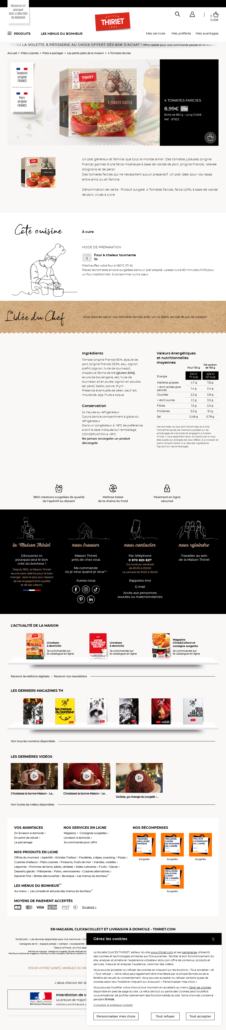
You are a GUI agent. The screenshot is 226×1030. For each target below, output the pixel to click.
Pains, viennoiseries (67, 871)
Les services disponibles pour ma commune (55, 939)
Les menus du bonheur (61, 34)
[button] (192, 15)
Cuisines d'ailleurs (26, 862)
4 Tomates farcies (119, 53)
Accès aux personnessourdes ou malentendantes (140, 595)
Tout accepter (200, 1016)
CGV (85, 939)
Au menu (20, 891)
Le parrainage (23, 842)
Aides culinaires (86, 866)
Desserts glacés (24, 871)
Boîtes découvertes (46, 876)
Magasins (70, 833)
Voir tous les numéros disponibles (33, 741)
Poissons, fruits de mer (76, 862)
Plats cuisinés (30, 53)
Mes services (155, 33)
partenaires (189, 952)
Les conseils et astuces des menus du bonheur (61, 891)
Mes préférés (181, 33)
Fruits (103, 866)
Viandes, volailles (105, 862)
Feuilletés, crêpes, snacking (97, 857)
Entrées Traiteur (66, 857)
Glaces (113, 866)
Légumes (20, 866)
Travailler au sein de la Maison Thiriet (194, 558)
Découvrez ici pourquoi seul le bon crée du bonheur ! (31, 560)
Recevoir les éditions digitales (30, 676)
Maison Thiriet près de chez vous (86, 558)
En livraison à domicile (29, 833)
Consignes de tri (28, 943)
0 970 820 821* (140, 560)
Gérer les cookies (200, 987)
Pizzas (122, 857)
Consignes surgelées (93, 833)
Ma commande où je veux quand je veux (86, 570)
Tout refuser (165, 1016)
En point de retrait (26, 837)
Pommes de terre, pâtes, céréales (51, 866)
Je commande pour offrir (80, 842)
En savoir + (89, 907)
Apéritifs (47, 857)
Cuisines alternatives (95, 871)
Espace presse (48, 943)
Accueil (12, 53)
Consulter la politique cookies (113, 1005)
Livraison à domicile (77, 837)
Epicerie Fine (22, 876)
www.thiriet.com (162, 952)
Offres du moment (26, 857)
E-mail (140, 587)
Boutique (68, 876)
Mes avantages (207, 33)
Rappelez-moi (140, 581)
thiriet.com (22, 939)
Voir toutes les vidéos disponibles (32, 804)
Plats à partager (52, 53)
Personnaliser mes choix (116, 1016)
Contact (63, 943)
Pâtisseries (44, 871)
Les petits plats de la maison (85, 53)
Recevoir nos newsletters (70, 676)
